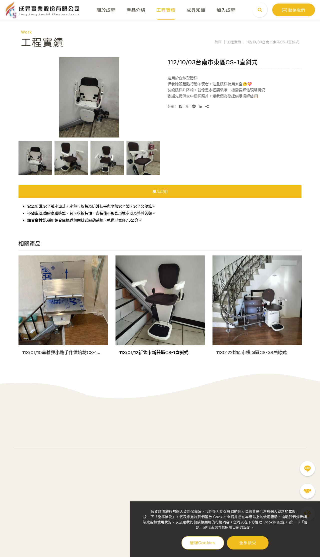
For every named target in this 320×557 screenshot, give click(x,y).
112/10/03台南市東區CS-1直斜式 (272, 42)
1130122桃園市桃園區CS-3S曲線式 (251, 352)
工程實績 (166, 10)
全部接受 (247, 542)
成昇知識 (196, 10)
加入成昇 (226, 10)
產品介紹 (136, 10)
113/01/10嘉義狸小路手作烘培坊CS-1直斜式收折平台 (75, 352)
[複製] (207, 106)
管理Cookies (202, 542)
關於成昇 (106, 10)
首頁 (218, 42)
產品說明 (160, 191)
